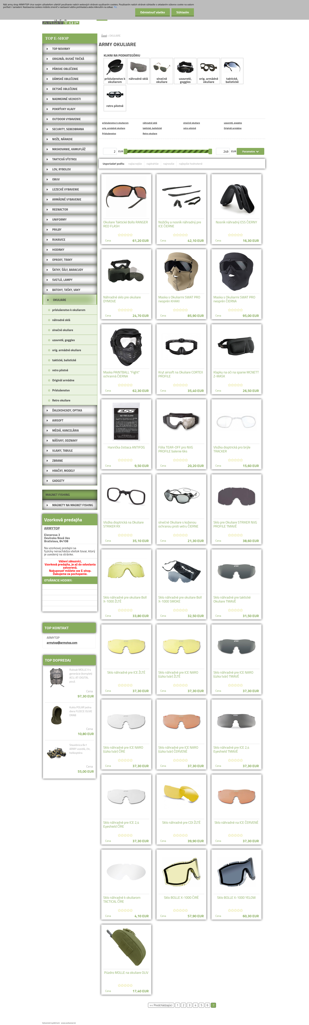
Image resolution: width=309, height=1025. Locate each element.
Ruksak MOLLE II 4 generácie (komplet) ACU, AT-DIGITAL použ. (80, 675)
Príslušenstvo (109, 133)
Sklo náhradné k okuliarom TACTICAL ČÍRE (122, 899)
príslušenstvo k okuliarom (114, 71)
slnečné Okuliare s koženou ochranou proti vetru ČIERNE (178, 524)
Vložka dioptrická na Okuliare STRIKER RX (123, 524)
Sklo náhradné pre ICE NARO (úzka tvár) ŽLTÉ (178, 674)
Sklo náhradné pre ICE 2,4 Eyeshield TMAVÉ (231, 749)
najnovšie (168, 164)
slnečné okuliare (162, 71)
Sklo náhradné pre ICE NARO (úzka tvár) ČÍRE (123, 749)
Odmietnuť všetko (152, 12)
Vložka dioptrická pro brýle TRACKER (231, 449)
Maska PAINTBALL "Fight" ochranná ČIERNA (121, 374)
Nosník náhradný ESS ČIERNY (236, 222)
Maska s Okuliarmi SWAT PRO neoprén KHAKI (179, 299)
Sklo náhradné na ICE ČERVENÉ (236, 822)
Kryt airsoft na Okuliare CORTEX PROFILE (180, 374)
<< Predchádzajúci (161, 1005)
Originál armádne (233, 128)
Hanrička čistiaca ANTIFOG (126, 447)
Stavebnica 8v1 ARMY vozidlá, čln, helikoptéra (79, 749)
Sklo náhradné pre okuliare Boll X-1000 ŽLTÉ (125, 599)
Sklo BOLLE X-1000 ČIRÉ (181, 898)
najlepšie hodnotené (190, 164)
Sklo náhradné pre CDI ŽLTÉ (181, 822)
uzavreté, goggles (185, 71)
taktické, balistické (232, 71)
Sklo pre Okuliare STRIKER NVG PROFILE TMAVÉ (235, 524)
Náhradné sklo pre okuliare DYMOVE (122, 299)
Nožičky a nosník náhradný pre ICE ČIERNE (179, 224)
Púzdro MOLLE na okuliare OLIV (126, 973)
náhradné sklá (138, 69)
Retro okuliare (150, 133)
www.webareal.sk (68, 1022)
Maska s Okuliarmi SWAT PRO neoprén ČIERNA (234, 299)
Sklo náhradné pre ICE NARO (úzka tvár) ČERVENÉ (178, 749)
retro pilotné (115, 96)
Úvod (104, 36)
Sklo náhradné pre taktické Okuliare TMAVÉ (232, 599)
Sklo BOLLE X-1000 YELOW (236, 898)
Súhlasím (182, 12)
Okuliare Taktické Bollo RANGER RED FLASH (125, 224)
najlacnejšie (135, 164)
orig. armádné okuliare (208, 71)
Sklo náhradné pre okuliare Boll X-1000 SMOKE (180, 599)
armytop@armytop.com (62, 642)
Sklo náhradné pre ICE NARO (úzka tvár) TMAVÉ (233, 674)
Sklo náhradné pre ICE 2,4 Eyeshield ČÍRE (121, 824)
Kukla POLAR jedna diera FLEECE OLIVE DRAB (80, 711)
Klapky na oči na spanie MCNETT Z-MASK (236, 374)
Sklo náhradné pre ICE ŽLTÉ (126, 672)
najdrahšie (153, 164)
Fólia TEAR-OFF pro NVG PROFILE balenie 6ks (175, 449)
